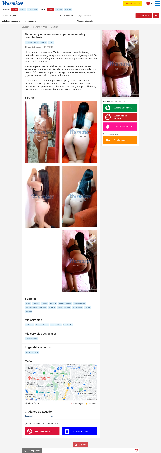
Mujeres (50, 9)
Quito (51, 416)
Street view (91, 404)
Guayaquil (29, 416)
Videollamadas (32, 9)
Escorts (14, 9)
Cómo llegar (77, 404)
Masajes (22, 9)
